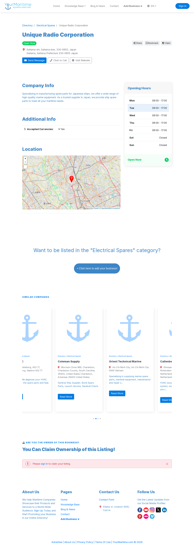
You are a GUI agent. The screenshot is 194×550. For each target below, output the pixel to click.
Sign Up (38, 510)
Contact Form (106, 499)
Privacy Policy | (86, 542)
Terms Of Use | (104, 542)
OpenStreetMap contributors (110, 208)
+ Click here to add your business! (97, 268)
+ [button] (25, 158)
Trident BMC (33, 361)
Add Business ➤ (133, 6)
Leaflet (96, 208)
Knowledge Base (70, 504)
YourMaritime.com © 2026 (128, 542)
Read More (33, 396)
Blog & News (97, 6)
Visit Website (81, 60)
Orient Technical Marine (143, 361)
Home (56, 6)
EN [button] (150, 6)
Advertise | (57, 542)
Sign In (182, 6)
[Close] (167, 464)
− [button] (25, 162)
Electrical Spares (41, 356)
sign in (44, 463)
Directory (28, 356)
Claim (166, 43)
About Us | (70, 542)
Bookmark (152, 43)
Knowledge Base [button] (74, 6)
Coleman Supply (87, 361)
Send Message (34, 60)
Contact (114, 6)
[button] (93, 418)
